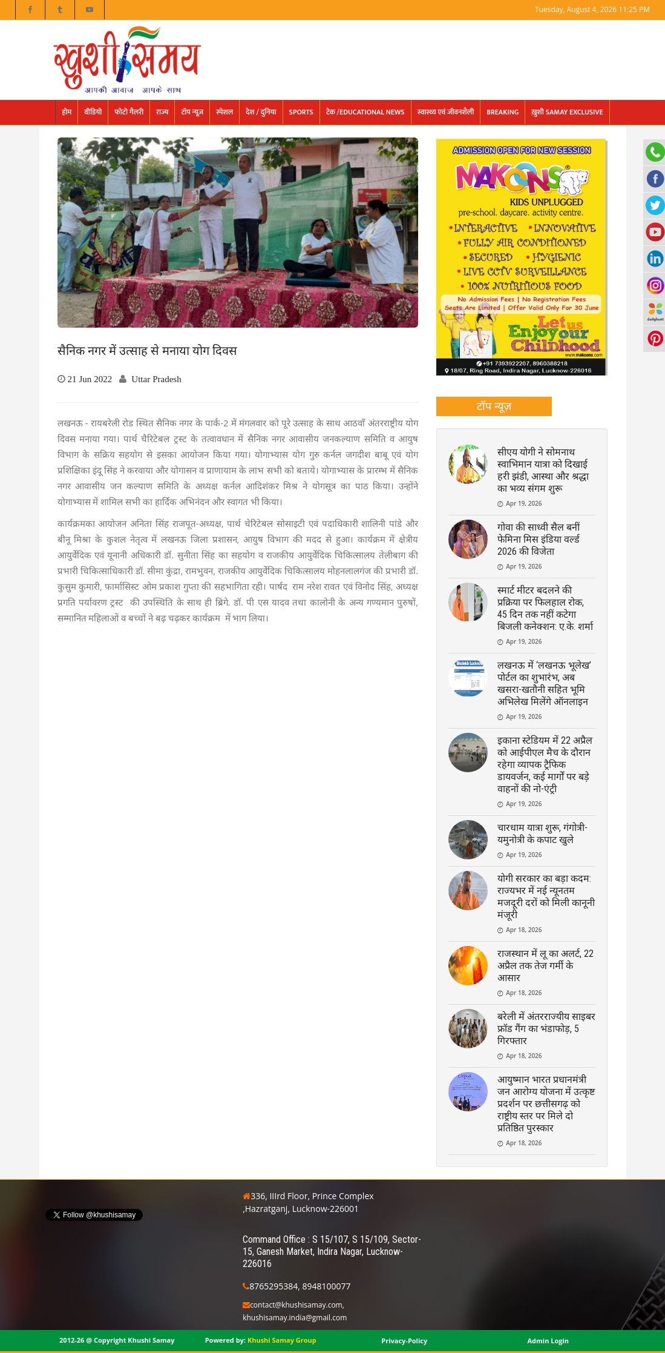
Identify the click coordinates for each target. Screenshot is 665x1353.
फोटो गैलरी (594, 29)
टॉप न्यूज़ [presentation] (494, 406)
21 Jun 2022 (90, 378)
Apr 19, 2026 (524, 503)
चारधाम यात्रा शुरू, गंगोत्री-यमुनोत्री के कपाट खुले (542, 833)
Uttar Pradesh (156, 378)
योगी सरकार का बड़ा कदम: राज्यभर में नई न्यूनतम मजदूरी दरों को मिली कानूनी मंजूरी (546, 897)
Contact (637, 29)
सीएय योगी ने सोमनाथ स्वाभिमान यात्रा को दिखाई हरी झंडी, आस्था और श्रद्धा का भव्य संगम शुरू (543, 470)
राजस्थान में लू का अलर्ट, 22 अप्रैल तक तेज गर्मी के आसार (545, 966)
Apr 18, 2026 (524, 929)
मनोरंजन (552, 29)
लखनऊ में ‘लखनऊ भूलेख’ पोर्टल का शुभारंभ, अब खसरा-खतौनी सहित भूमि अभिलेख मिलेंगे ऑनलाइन (544, 683)
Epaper (513, 29)
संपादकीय (472, 29)
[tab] (494, 406)
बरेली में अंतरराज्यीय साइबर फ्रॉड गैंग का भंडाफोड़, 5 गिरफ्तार (546, 1029)
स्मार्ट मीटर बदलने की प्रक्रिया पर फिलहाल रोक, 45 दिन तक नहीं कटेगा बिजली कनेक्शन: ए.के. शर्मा (545, 608)
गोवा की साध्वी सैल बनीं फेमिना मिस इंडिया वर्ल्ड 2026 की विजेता (538, 539)
